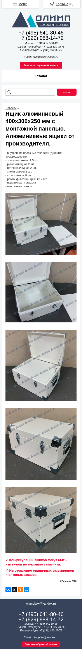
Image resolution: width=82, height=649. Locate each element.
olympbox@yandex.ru (41, 603)
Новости (10, 108)
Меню (23, 4)
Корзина (62, 4)
